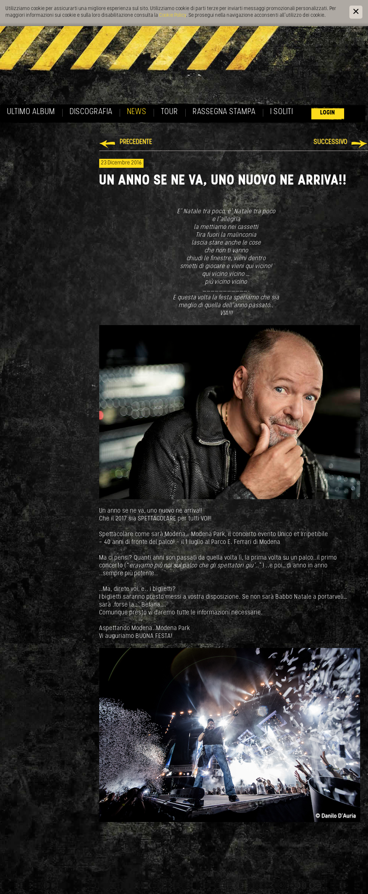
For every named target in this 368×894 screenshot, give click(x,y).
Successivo (330, 142)
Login (327, 113)
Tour (169, 112)
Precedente (136, 142)
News (137, 112)
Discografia (91, 112)
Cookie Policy (172, 15)
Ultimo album (31, 112)
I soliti (281, 112)
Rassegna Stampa (224, 112)
